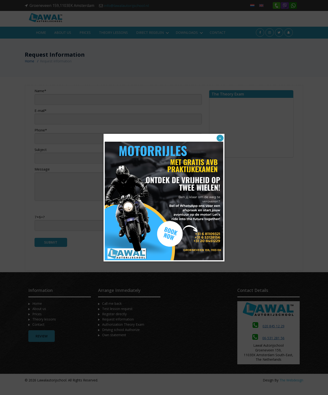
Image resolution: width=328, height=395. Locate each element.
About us (62, 41)
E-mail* (118, 124)
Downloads (187, 41)
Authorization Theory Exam (123, 332)
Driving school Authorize (121, 338)
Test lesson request (117, 317)
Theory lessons (113, 41)
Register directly (114, 322)
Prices (85, 41)
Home (41, 41)
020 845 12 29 (268, 334)
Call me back (112, 312)
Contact (218, 41)
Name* (118, 105)
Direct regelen (150, 41)
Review (41, 344)
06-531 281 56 (268, 346)
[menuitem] (252, 5)
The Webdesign (291, 388)
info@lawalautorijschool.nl (127, 5)
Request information (118, 327)
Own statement (114, 343)
